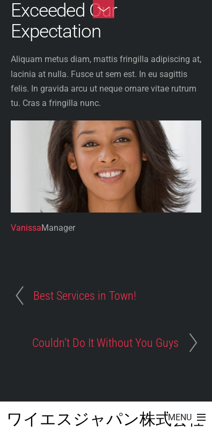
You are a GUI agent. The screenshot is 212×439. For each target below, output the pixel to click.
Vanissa (26, 228)
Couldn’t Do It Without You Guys (105, 343)
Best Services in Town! (84, 295)
